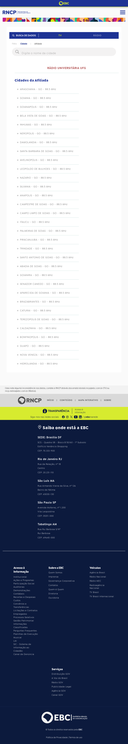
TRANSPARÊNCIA (56, 411)
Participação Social (24, 583)
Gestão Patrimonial (24, 620)
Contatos (53, 585)
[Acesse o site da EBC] (64, 717)
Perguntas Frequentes (25, 630)
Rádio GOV (57, 682)
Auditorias (19, 587)
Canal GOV (57, 695)
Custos (17, 600)
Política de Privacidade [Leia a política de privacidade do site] (57, 737)
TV (60, 35)
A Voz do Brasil (60, 678)
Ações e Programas (24, 580)
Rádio (97, 35)
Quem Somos (55, 572)
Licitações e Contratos (26, 610)
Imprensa (53, 576)
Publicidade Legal (61, 686)
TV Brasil (94, 592)
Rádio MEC (95, 581)
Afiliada (38, 43)
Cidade (23, 43)
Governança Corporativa (61, 581)
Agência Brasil (97, 572)
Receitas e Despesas (25, 597)
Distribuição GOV (61, 674)
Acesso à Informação (80, 411)
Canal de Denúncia (24, 654)
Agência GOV (59, 691)
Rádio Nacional (98, 576)
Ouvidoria (53, 598)
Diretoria (53, 593)
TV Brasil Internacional (102, 596)
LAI (15, 641)
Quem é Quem (56, 589)
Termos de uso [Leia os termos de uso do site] (75, 737)
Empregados (20, 614)
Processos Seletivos (24, 617)
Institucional (20, 577)
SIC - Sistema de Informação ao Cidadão (22, 647)
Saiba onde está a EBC (63, 427)
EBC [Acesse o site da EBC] (80, 729)
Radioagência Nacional (97, 586)
